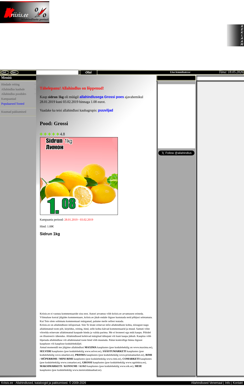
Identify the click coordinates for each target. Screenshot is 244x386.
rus (14, 72)
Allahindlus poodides (18, 94)
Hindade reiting (18, 84)
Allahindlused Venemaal (206, 383)
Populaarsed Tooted (12, 103)
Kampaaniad (8, 99)
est (4, 72)
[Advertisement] (91, 35)
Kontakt (238, 383)
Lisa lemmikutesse (180, 72)
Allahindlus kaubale (18, 89)
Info (227, 383)
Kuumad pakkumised (13, 111)
